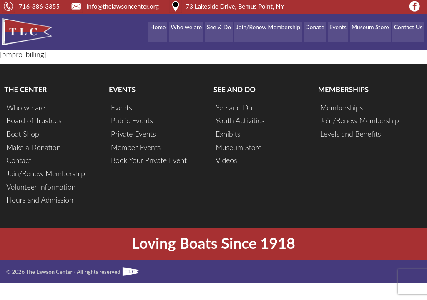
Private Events (133, 134)
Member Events (136, 147)
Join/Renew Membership (268, 26)
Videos (226, 160)
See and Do (234, 107)
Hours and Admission (39, 199)
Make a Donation (33, 147)
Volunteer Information (40, 186)
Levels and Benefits (350, 134)
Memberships (341, 107)
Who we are (186, 26)
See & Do (219, 26)
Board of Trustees (33, 120)
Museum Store (370, 26)
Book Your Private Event (149, 160)
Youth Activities (240, 120)
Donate (314, 26)
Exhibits (228, 134)
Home (158, 26)
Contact (18, 160)
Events (338, 26)
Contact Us (408, 26)
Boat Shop (22, 134)
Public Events (132, 120)
